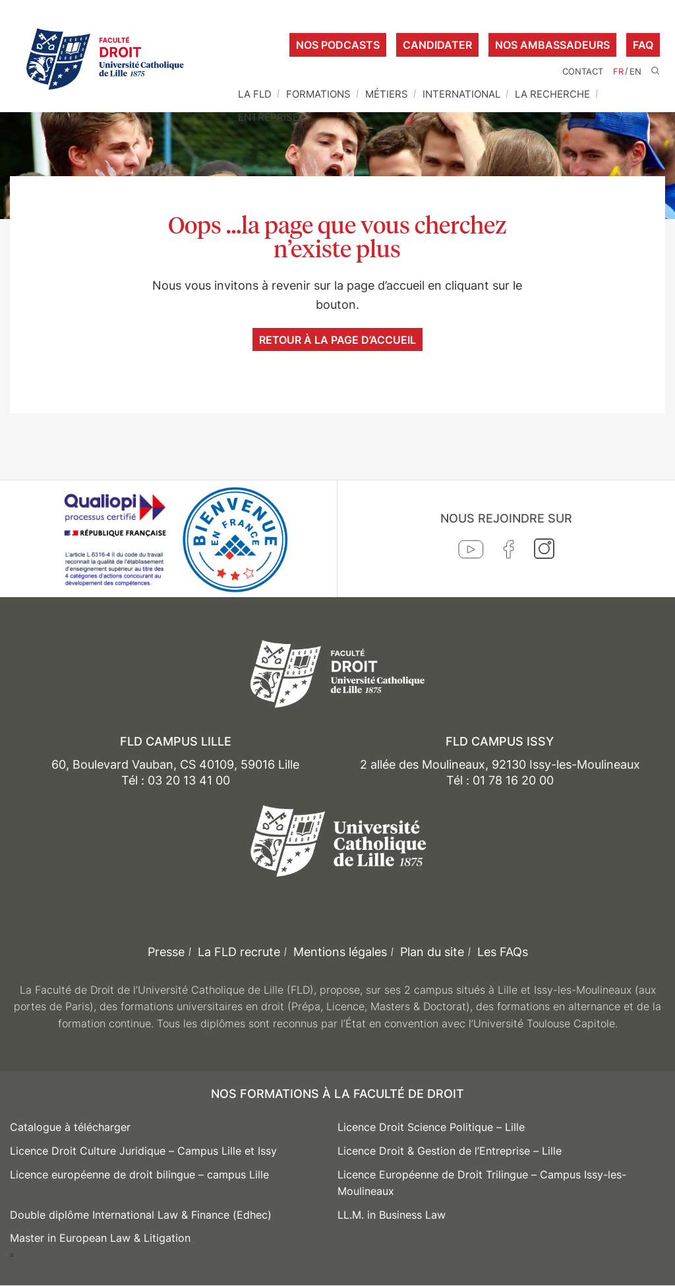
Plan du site (432, 952)
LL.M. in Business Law (392, 1214)
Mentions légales (340, 952)
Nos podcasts (338, 44)
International (461, 94)
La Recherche (552, 94)
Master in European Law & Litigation (100, 1237)
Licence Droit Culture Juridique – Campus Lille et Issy (143, 1150)
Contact (582, 71)
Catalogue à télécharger (70, 1127)
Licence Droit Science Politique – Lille (431, 1127)
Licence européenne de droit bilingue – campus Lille (139, 1174)
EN (635, 71)
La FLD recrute (239, 952)
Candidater (437, 44)
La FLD (255, 94)
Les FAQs (502, 952)
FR (618, 71)
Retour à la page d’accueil (337, 339)
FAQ (643, 44)
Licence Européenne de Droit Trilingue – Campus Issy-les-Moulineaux (482, 1183)
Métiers (386, 94)
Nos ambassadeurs (552, 44)
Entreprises (271, 117)
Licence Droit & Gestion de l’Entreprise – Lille (450, 1150)
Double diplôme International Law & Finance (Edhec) (141, 1214)
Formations (318, 94)
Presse (166, 952)
